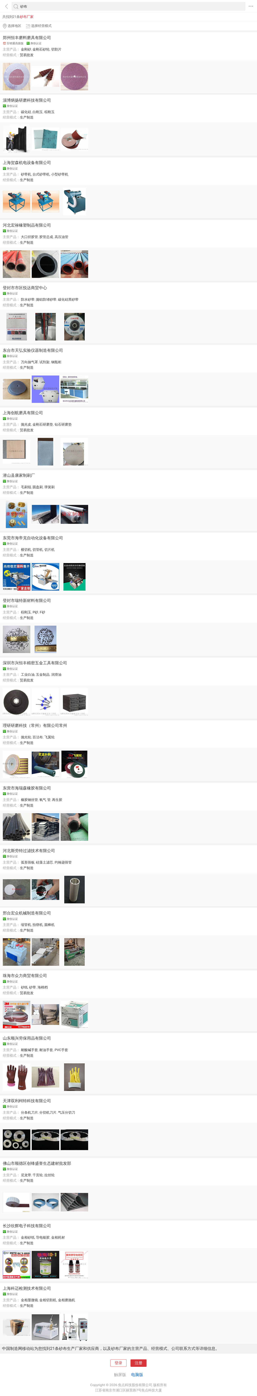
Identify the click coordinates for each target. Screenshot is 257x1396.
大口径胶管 (29, 237)
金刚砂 (26, 49)
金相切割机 (47, 1300)
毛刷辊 (26, 487)
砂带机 (26, 174)
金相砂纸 (28, 1237)
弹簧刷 (49, 487)
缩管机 (26, 925)
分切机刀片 (47, 1112)
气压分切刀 (66, 1112)
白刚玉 (38, 112)
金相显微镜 (29, 1300)
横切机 (26, 550)
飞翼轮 (49, 737)
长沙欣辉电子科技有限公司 (27, 1225)
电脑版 (137, 1374)
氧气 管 (44, 800)
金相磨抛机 (66, 1300)
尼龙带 (26, 1175)
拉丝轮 (49, 1175)
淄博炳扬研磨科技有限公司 (27, 100)
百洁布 (38, 737)
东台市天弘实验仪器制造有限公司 (33, 350)
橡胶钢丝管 (29, 800)
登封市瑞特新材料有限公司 (27, 600)
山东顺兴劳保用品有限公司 (27, 1038)
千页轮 (38, 1175)
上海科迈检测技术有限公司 (27, 1288)
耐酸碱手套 (29, 1050)
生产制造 (27, 117)
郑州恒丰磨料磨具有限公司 (27, 37)
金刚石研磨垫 (43, 424)
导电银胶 (43, 1237)
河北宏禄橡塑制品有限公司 (27, 225)
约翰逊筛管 (63, 862)
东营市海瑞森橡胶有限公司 (27, 788)
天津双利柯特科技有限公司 (27, 1100)
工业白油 (28, 675)
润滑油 (56, 675)
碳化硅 (26, 112)
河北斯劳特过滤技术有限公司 (29, 850)
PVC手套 (61, 1050)
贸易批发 (27, 55)
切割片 (56, 49)
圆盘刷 (38, 487)
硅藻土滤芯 (44, 862)
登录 (118, 1363)
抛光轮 (26, 737)
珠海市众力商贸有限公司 (25, 975)
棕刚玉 (49, 112)
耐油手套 (46, 1050)
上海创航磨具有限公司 (23, 412)
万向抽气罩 (29, 362)
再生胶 (57, 800)
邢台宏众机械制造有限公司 (27, 913)
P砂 (35, 612)
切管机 (38, 550)
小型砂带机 (59, 174)
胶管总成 (46, 237)
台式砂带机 (41, 174)
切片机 (49, 550)
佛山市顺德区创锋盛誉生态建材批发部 (37, 1163)
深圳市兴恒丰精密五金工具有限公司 (35, 662)
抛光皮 (26, 424)
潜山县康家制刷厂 (19, 475)
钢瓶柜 (56, 362)
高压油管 (61, 237)
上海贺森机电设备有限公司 (27, 162)
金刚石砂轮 (41, 49)
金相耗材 (58, 1237)
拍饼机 (38, 925)
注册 (138, 1363)
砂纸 (24, 987)
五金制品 (43, 675)
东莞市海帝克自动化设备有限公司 (33, 537)
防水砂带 (28, 299)
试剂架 (44, 362)
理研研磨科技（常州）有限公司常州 (35, 725)
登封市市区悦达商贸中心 (25, 287)
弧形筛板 (28, 862)
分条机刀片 (29, 1112)
